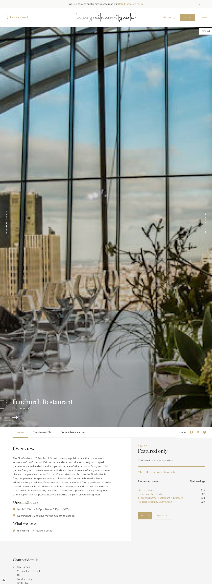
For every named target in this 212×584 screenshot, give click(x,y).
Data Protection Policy (130, 4)
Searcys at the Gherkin (150, 494)
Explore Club (163, 515)
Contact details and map (73, 432)
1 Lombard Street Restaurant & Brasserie (160, 498)
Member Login (170, 17)
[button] (9, 395)
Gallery (20, 432)
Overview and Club (42, 432)
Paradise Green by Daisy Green (155, 502)
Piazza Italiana (146, 490)
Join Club (187, 17)
